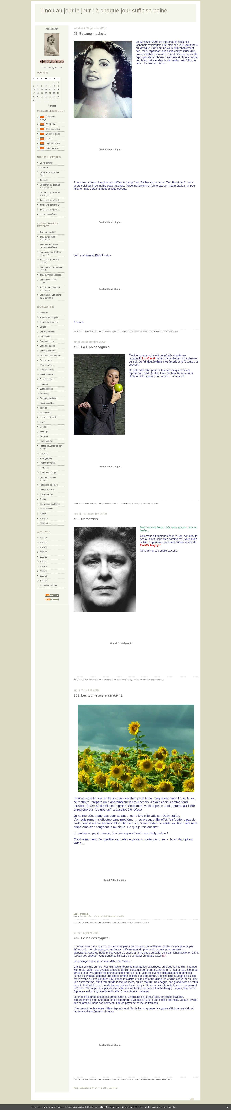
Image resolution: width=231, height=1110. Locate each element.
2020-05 (43, 580)
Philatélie (44, 453)
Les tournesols (81, 914)
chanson (138, 679)
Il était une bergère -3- (50, 200)
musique (138, 331)
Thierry (43, 499)
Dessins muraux (53, 129)
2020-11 (43, 561)
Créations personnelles (50, 355)
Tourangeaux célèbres (50, 504)
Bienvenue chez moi (49, 322)
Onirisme (44, 436)
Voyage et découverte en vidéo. (109, 916)
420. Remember (86, 519)
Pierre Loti (44, 468)
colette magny (148, 679)
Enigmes (44, 384)
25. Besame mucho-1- (90, 33)
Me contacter (52, 29)
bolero (145, 331)
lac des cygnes (154, 1079)
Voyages (44, 518)
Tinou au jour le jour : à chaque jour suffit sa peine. (104, 10)
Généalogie (45, 393)
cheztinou (88, 916)
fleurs (136, 922)
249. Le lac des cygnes (91, 938)
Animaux (44, 313)
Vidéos (43, 513)
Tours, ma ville (52, 148)
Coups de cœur (47, 341)
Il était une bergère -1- (50, 209)
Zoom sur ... (45, 523)
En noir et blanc (53, 134)
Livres (42, 422)
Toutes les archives (48, 585)
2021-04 (43, 538)
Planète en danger (48, 472)
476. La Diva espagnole (92, 347)
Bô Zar (43, 327)
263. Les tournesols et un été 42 (98, 695)
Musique (43, 427)
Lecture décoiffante (48, 214)
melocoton (159, 679)
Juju (41, 232)
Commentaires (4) (119, 503)
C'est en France (47, 370)
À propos (52, 106)
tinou (42, 237)
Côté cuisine (45, 336)
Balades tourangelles (49, 317)
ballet (145, 1079)
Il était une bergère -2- (50, 205)
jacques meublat (47, 244)
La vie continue (47, 163)
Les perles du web (48, 417)
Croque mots (46, 360)
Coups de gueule (47, 346)
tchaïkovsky (166, 1079)
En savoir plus (169, 1107)
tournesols (144, 922)
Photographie (46, 458)
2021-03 (43, 542)
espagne (154, 503)
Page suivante (111, 1088)
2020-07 (43, 571)
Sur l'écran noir (46, 494)
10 (104, 1088)
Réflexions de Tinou (49, 485)
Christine (44, 267)
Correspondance (47, 332)
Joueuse (43, 180)
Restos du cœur (47, 490)
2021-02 (43, 547)
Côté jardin (50, 124)
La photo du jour (53, 143)
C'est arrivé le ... (47, 365)
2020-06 (43, 576)
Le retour (44, 168)
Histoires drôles (47, 403)
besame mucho (155, 331)
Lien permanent (104, 331)
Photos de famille (47, 463)
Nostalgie (44, 431)
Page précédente (81, 1088)
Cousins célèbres (47, 351)
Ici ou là (49, 138)
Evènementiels (46, 389)
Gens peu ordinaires (49, 398)
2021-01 (43, 552)
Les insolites (45, 412)
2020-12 (43, 557)
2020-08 (43, 566)
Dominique (44, 252)
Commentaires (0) (119, 331)
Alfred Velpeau (54, 275)
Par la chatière (46, 441)
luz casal (146, 503)
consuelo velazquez (171, 331)
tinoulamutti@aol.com (52, 67)
